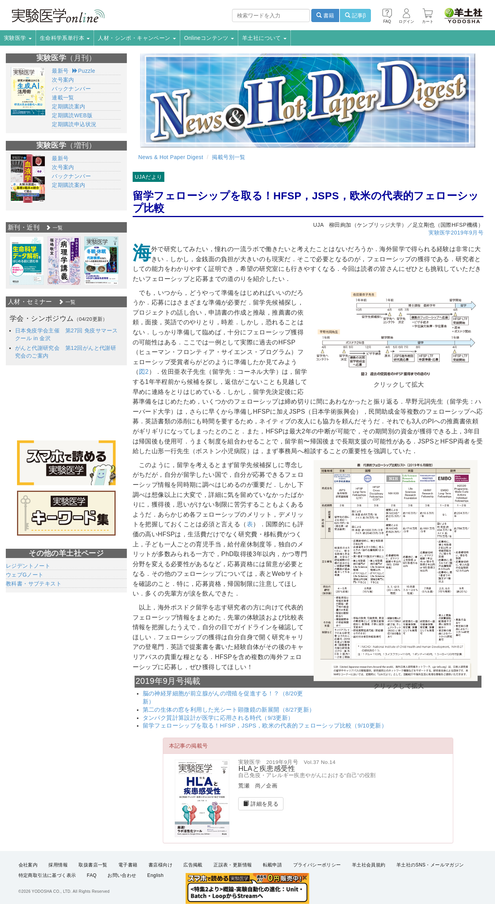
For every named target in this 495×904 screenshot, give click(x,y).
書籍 (325, 15)
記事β (355, 15)
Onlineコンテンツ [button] (209, 38)
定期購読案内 (68, 106)
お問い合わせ (122, 875)
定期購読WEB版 (72, 115)
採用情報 (58, 865)
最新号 (60, 71)
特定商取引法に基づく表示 (47, 875)
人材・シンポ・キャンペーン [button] (137, 38)
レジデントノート (28, 566)
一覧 (54, 228)
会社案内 (28, 865)
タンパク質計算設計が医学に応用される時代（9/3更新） (218, 718)
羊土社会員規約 (369, 865)
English (155, 875)
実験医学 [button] (18, 38)
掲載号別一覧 (228, 157)
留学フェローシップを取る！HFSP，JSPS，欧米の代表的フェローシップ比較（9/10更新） (265, 726)
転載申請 (272, 865)
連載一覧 (63, 97)
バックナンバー (71, 89)
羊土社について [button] (264, 38)
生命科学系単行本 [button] (65, 38)
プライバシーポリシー (317, 865)
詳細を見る (260, 804)
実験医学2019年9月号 (455, 232)
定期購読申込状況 (74, 124)
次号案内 (63, 80)
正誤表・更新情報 (232, 865)
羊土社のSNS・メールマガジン (430, 865)
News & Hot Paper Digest (170, 157)
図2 (144, 371)
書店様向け (160, 865)
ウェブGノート (25, 575)
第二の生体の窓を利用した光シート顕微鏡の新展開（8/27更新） (229, 710)
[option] (27, 260)
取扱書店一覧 (93, 865)
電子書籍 (128, 865)
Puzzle (83, 71)
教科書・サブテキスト (33, 583)
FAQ (92, 875)
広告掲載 (193, 865)
